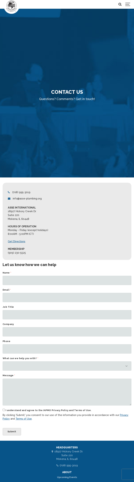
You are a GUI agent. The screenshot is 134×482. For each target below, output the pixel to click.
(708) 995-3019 (67, 465)
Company (8, 324)
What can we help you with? (20, 358)
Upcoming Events (67, 477)
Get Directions (16, 241)
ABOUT (67, 472)
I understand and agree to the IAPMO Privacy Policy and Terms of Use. (48, 410)
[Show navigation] (127, 4)
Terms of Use (24, 418)
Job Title (8, 307)
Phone (6, 341)
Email (7, 290)
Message (9, 375)
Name (7, 273)
